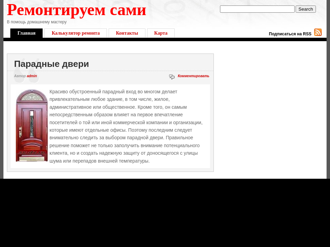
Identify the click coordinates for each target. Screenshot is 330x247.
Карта (161, 33)
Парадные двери (51, 64)
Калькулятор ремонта (76, 33)
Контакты (127, 33)
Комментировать (193, 76)
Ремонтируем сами (76, 9)
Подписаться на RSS (290, 34)
